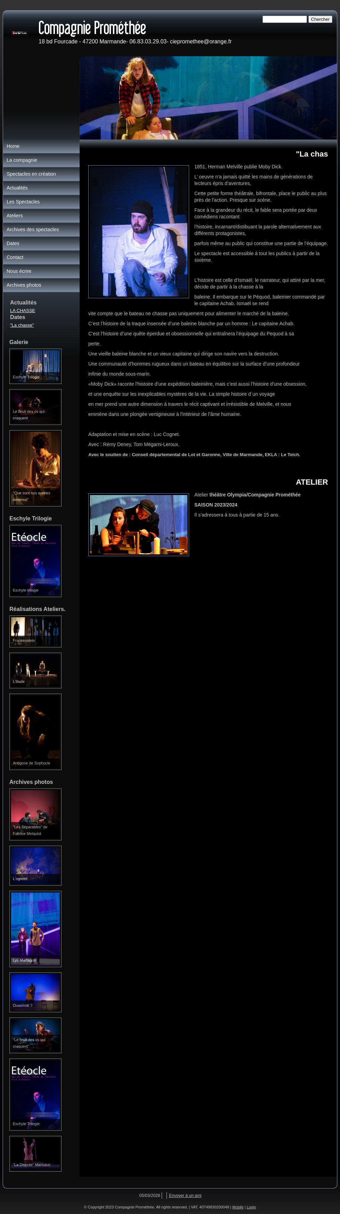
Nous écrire (19, 271)
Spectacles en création (31, 174)
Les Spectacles (23, 201)
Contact (15, 257)
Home (13, 146)
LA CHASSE (22, 310)
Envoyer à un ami (185, 1195)
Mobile (237, 1207)
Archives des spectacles (33, 229)
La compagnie (22, 160)
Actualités (17, 188)
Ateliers (15, 215)
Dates (13, 243)
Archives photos (24, 285)
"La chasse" (22, 325)
